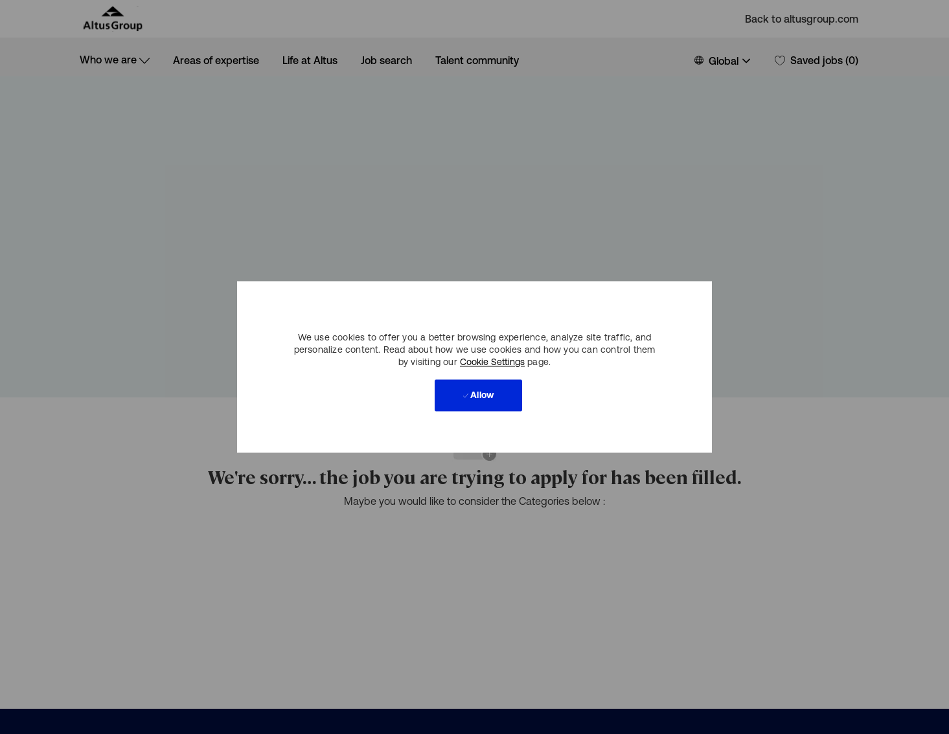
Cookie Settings (492, 362)
